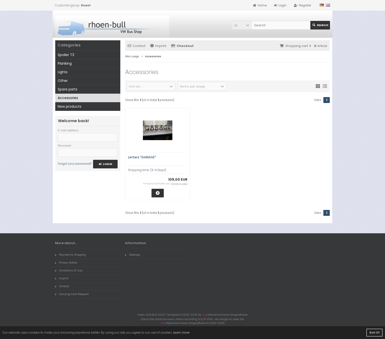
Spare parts (67, 89)
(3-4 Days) (158, 170)
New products (69, 106)
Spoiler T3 (66, 54)
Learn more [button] (181, 332)
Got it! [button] (374, 332)
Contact (136, 46)
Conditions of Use (68, 270)
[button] (241, 25)
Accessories (68, 97)
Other (63, 80)
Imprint (158, 46)
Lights (63, 72)
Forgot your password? (75, 164)
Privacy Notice (66, 263)
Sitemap (132, 255)
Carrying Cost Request (72, 294)
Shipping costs (179, 183)
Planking (65, 63)
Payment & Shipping (70, 255)
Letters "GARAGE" (142, 157)
